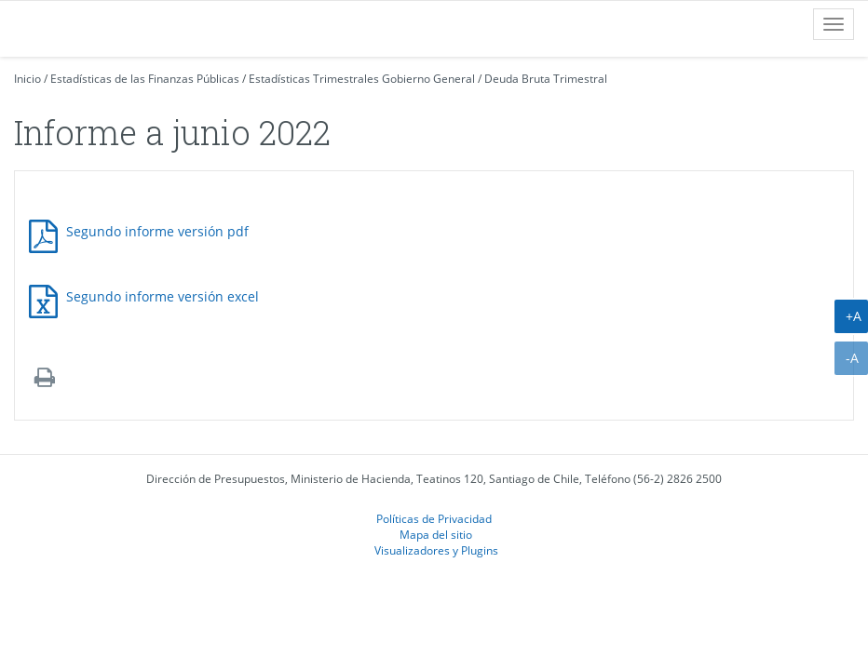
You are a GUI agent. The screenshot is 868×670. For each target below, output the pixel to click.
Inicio (27, 79)
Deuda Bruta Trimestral (545, 79)
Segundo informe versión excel (162, 296)
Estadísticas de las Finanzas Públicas (144, 79)
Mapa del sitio (436, 534)
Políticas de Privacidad (434, 518)
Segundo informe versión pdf (157, 231)
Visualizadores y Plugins (436, 550)
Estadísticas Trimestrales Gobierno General (362, 79)
